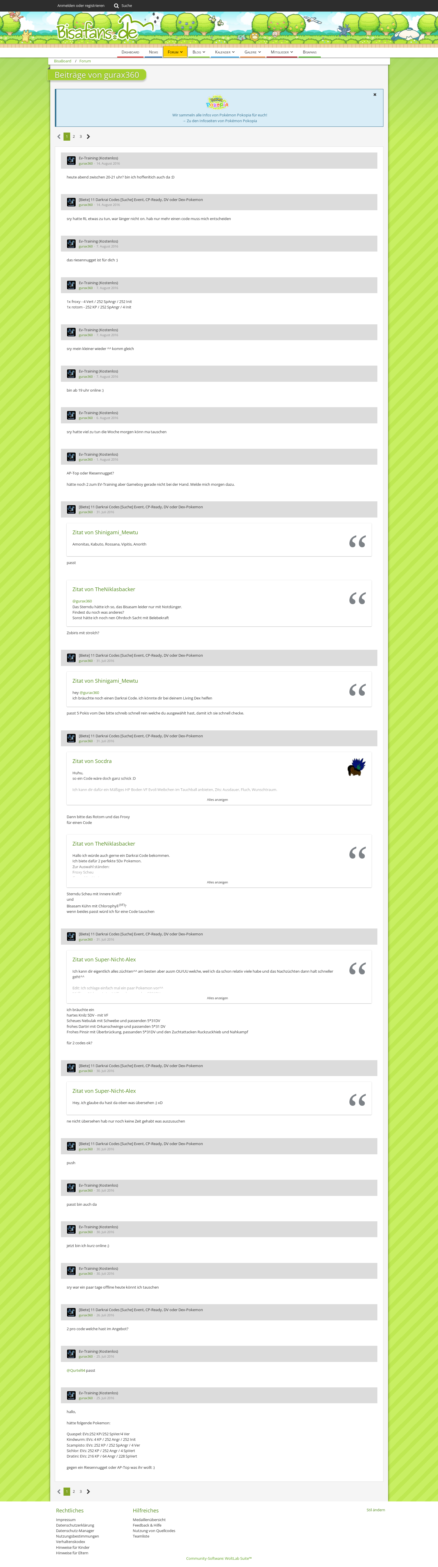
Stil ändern (376, 1509)
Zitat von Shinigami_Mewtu (105, 532)
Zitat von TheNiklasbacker (103, 589)
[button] (375, 94)
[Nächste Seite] (88, 137)
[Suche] (122, 6)
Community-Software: (219, 1558)
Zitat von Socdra (92, 761)
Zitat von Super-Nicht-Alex (104, 959)
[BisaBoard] (219, 30)
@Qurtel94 (76, 1370)
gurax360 (86, 163)
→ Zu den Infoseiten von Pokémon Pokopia (219, 120)
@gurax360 (82, 601)
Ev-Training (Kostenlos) (98, 158)
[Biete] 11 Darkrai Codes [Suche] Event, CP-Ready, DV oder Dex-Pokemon (141, 199)
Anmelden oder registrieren (81, 5)
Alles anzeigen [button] (217, 799)
